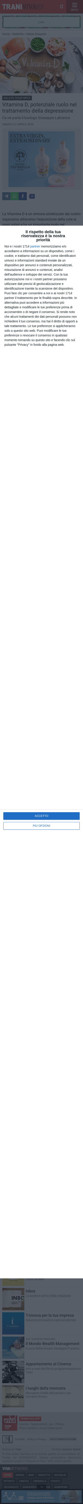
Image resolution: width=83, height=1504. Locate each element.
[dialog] (41, 752)
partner (35, 246)
